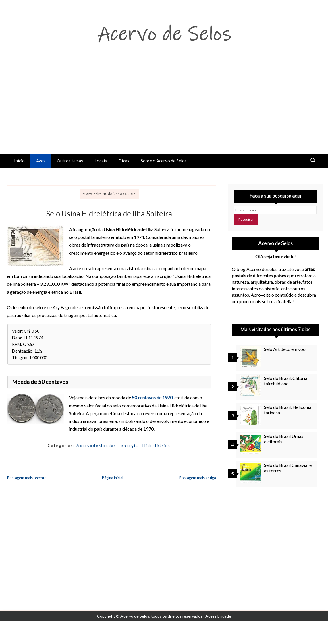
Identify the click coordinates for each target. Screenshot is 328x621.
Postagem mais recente (26, 477)
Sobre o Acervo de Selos (164, 160)
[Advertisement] (164, 110)
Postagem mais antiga (197, 477)
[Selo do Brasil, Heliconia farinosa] (251, 414)
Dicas (123, 160)
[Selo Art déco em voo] (251, 356)
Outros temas (70, 160)
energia (130, 445)
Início (19, 160)
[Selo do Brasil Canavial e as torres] (251, 472)
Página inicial (112, 477)
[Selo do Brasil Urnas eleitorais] (251, 443)
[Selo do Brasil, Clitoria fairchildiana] (251, 385)
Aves (40, 160)
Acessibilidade (218, 616)
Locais (100, 160)
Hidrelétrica (156, 445)
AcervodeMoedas (97, 445)
